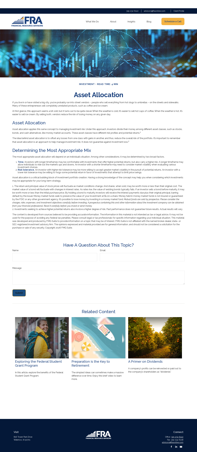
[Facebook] (171, 438)
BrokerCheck (119, 448)
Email (102, 242)
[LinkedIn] (176, 438)
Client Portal (178, 3)
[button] (92, 13)
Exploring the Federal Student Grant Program (38, 355)
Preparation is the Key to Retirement (91, 355)
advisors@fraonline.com (154, 3)
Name (15, 242)
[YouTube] (181, 438)
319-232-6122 (132, 3)
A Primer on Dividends (145, 353)
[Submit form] (19, 284)
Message (16, 260)
